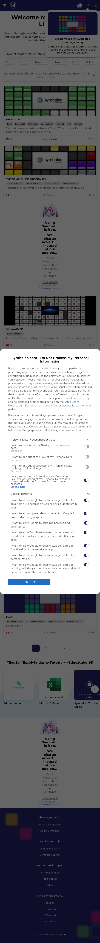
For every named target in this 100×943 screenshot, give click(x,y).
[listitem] (50, 439)
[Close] (93, 355)
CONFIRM (29, 581)
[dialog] (50, 471)
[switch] (86, 446)
